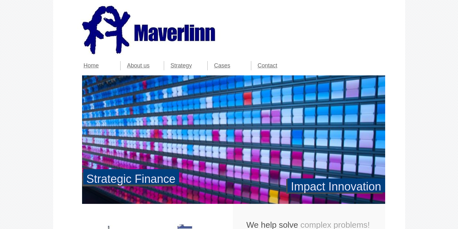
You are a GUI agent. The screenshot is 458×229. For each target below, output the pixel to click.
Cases (222, 65)
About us (138, 65)
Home (91, 65)
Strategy (181, 65)
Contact (267, 65)
